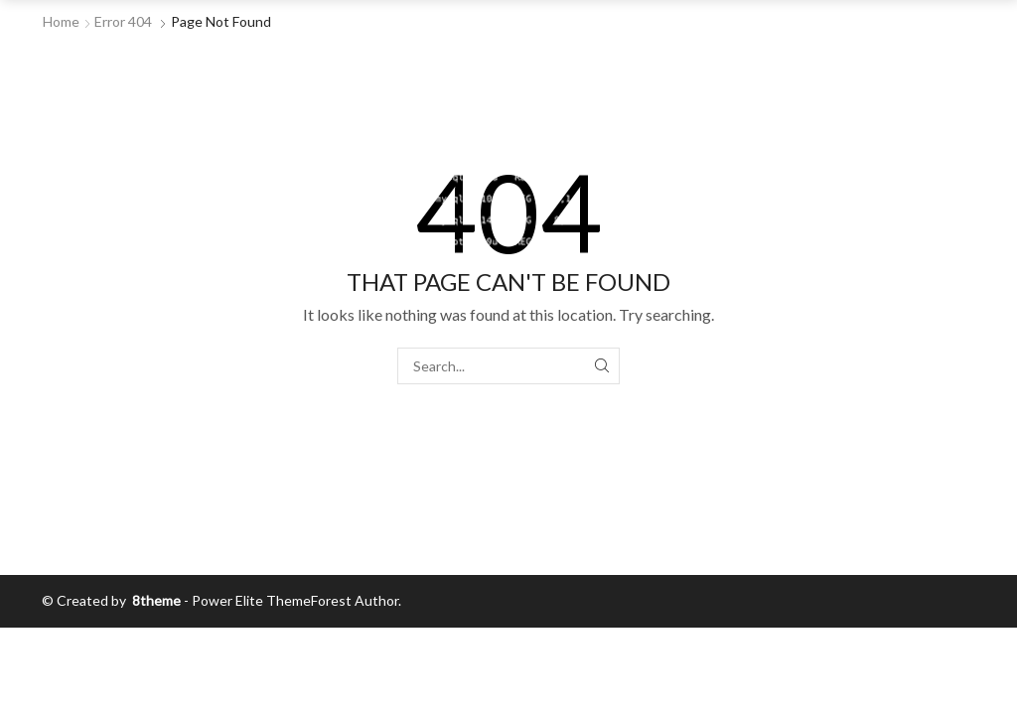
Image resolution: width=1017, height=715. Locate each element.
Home (61, 21)
